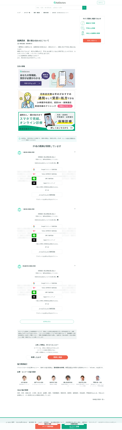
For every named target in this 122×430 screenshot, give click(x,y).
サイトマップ (92, 422)
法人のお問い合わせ (21, 422)
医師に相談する (92, 40)
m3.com (92, 368)
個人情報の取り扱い (49, 157)
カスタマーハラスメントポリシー (107, 422)
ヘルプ (40, 422)
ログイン (101, 2)
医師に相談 (57, 357)
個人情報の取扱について (57, 422)
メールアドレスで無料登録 (47, 195)
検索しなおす (36, 357)
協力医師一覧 (32, 422)
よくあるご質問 (10, 422)
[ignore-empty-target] (61, 8)
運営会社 (84, 422)
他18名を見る (47, 321)
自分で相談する (71, 138)
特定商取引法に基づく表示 (73, 422)
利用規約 (40, 157)
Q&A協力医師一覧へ (99, 399)
